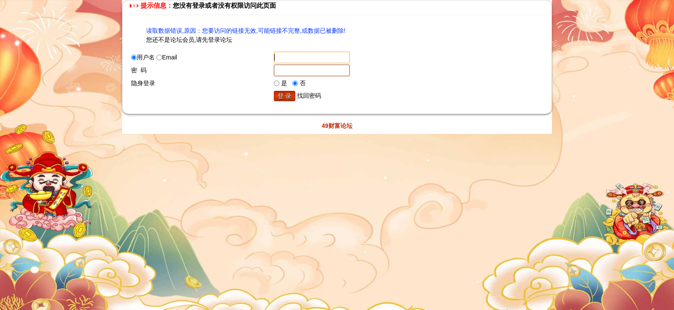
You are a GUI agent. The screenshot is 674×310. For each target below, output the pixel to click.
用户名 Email (154, 57)
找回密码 (309, 95)
